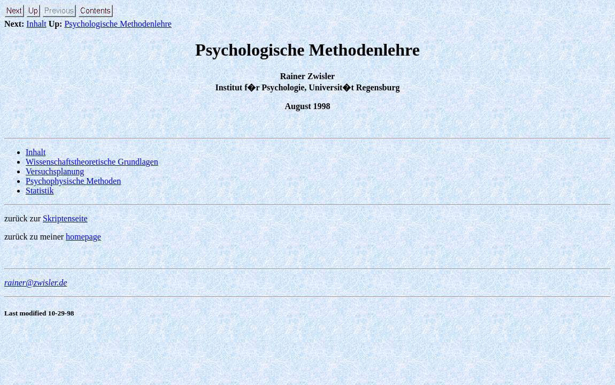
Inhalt (36, 23)
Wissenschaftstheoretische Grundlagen (92, 161)
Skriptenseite (65, 218)
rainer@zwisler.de (35, 282)
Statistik (39, 190)
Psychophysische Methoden (73, 181)
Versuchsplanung (55, 171)
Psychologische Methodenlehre (117, 23)
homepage (83, 236)
